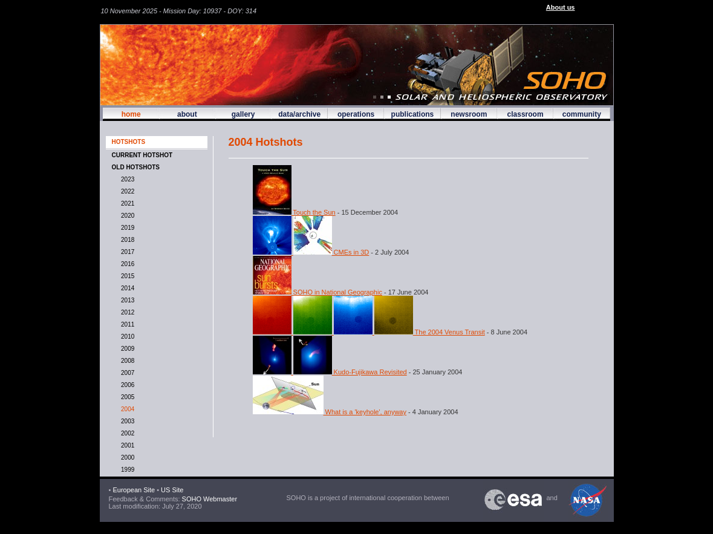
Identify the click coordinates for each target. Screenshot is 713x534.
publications (412, 114)
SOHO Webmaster (209, 499)
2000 (126, 457)
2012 (126, 312)
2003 (126, 421)
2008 (126, 360)
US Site (172, 489)
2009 (126, 348)
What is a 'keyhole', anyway (329, 411)
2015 (126, 276)
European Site (133, 489)
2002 (126, 433)
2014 (126, 288)
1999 (126, 469)
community (581, 114)
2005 (126, 397)
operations (355, 114)
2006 (126, 385)
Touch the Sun (294, 212)
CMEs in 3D (311, 252)
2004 (126, 409)
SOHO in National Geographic (317, 292)
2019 (126, 227)
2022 (126, 191)
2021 (126, 203)
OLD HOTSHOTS (136, 167)
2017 (126, 252)
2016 (126, 264)
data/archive (299, 114)
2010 (126, 336)
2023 (126, 179)
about (187, 114)
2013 (126, 300)
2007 (126, 373)
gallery (243, 114)
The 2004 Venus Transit (369, 332)
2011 (126, 324)
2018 (126, 239)
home (131, 114)
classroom (525, 114)
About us (560, 7)
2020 (126, 215)
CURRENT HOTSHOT (142, 155)
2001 (126, 445)
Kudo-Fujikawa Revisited (330, 372)
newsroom (469, 114)
